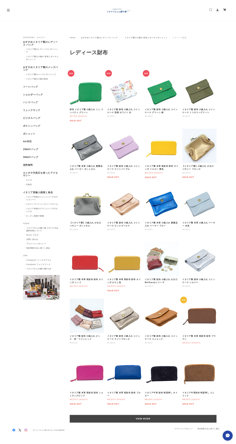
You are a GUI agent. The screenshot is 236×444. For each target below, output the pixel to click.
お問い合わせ (32, 239)
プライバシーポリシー (36, 243)
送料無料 (28, 165)
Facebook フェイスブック (38, 264)
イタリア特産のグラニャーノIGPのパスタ (42, 210)
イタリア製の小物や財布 (37, 79)
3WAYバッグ (31, 157)
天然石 (29, 184)
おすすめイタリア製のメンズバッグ (40, 69)
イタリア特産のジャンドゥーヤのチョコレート (42, 198)
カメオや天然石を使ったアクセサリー (40, 174)
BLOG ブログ (32, 235)
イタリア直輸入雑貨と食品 (38, 192)
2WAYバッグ (31, 149)
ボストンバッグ (32, 125)
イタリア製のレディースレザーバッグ (42, 50)
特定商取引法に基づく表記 (38, 248)
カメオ (29, 180)
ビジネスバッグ (32, 118)
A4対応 (27, 141)
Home (73, 37)
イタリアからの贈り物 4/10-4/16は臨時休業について (42, 229)
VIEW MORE (143, 418)
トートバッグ (30, 86)
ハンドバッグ (30, 102)
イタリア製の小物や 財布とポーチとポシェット (146, 37)
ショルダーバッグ (33, 94)
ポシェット (29, 133)
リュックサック (32, 110)
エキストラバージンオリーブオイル (42, 204)
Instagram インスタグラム (38, 260)
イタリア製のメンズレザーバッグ (41, 74)
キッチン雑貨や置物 (35, 216)
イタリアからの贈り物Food (38, 269)
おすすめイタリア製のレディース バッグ (100, 37)
